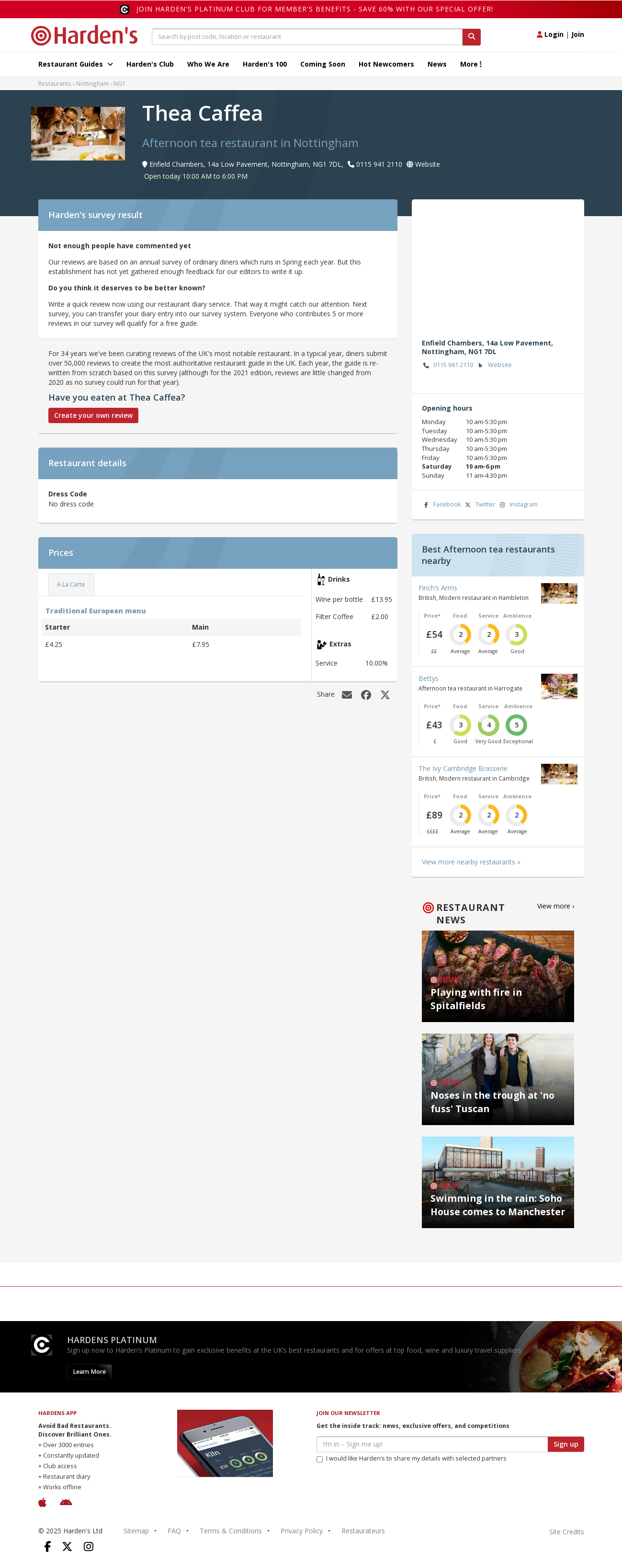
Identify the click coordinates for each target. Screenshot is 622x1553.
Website (494, 365)
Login (550, 34)
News (437, 64)
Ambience (517, 615)
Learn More (89, 1372)
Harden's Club (150, 64)
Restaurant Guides (75, 64)
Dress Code (67, 493)
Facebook (441, 504)
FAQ (174, 1530)
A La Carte (71, 584)
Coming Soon (322, 64)
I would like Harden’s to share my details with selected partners (412, 1458)
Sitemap (136, 1530)
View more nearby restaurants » (471, 861)
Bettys (428, 678)
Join (577, 34)
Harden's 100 (265, 64)
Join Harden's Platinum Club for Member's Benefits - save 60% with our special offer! (314, 8)
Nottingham (92, 83)
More (471, 64)
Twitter (479, 504)
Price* (432, 615)
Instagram (518, 504)
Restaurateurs (363, 1530)
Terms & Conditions (231, 1530)
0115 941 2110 (448, 365)
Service (488, 615)
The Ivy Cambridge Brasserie (463, 768)
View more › (555, 905)
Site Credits (566, 1531)
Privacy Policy (302, 1530)
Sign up (566, 1444)
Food (460, 615)
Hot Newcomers (386, 64)
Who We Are (208, 64)
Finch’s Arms (437, 587)
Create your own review (93, 415)
